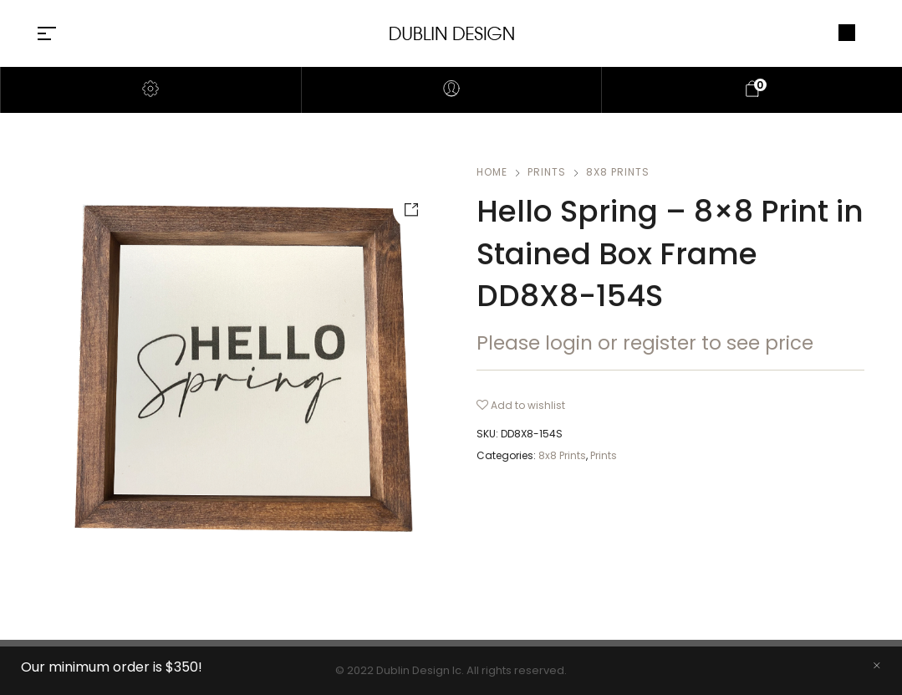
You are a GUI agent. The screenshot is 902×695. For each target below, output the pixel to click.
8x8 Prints (618, 172)
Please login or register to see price (644, 343)
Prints (546, 172)
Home (491, 172)
